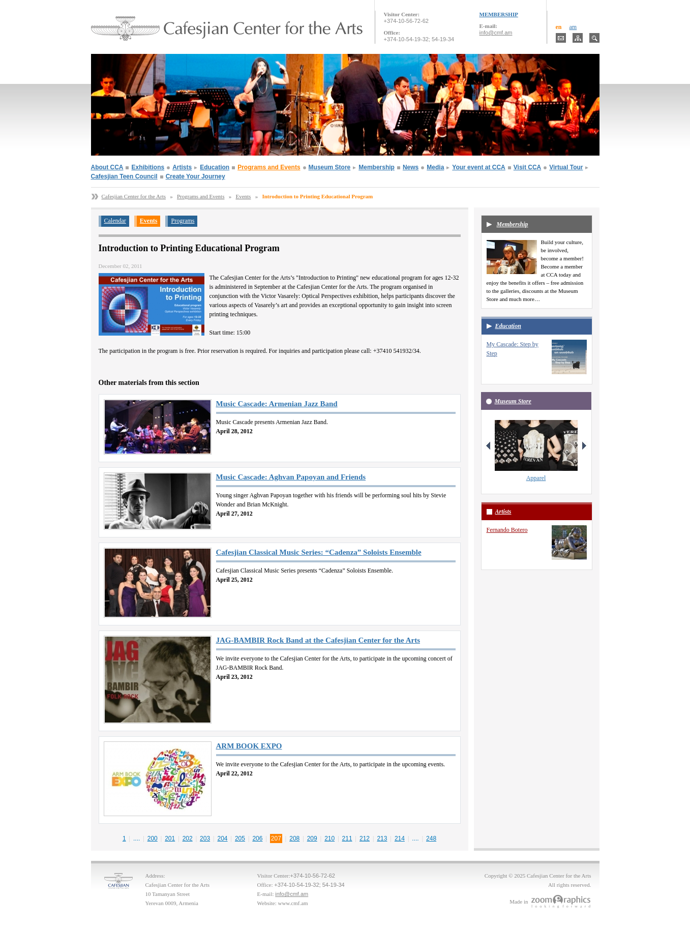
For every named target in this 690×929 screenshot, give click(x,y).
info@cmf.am (496, 32)
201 (170, 838)
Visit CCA (527, 167)
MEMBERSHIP (498, 14)
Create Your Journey (195, 176)
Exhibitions (147, 167)
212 (364, 838)
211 (347, 838)
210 (329, 838)
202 (188, 838)
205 (240, 838)
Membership (376, 167)
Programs (182, 220)
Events (243, 196)
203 (205, 838)
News (410, 167)
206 (257, 838)
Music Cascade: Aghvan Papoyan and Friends (291, 477)
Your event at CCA (478, 167)
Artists (182, 167)
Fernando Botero (507, 529)
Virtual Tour (566, 167)
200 (152, 838)
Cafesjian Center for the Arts (134, 196)
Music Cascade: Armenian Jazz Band (277, 404)
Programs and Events (268, 167)
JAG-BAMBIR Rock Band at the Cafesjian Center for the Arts (318, 640)
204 (223, 838)
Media (435, 167)
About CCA (107, 167)
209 (312, 838)
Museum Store (330, 167)
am (573, 27)
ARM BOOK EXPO (249, 746)
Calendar (115, 220)
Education (214, 167)
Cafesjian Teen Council (124, 176)
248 (431, 838)
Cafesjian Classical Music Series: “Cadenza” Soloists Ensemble (319, 552)
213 (382, 838)
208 (294, 838)
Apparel (536, 478)
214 (400, 838)
